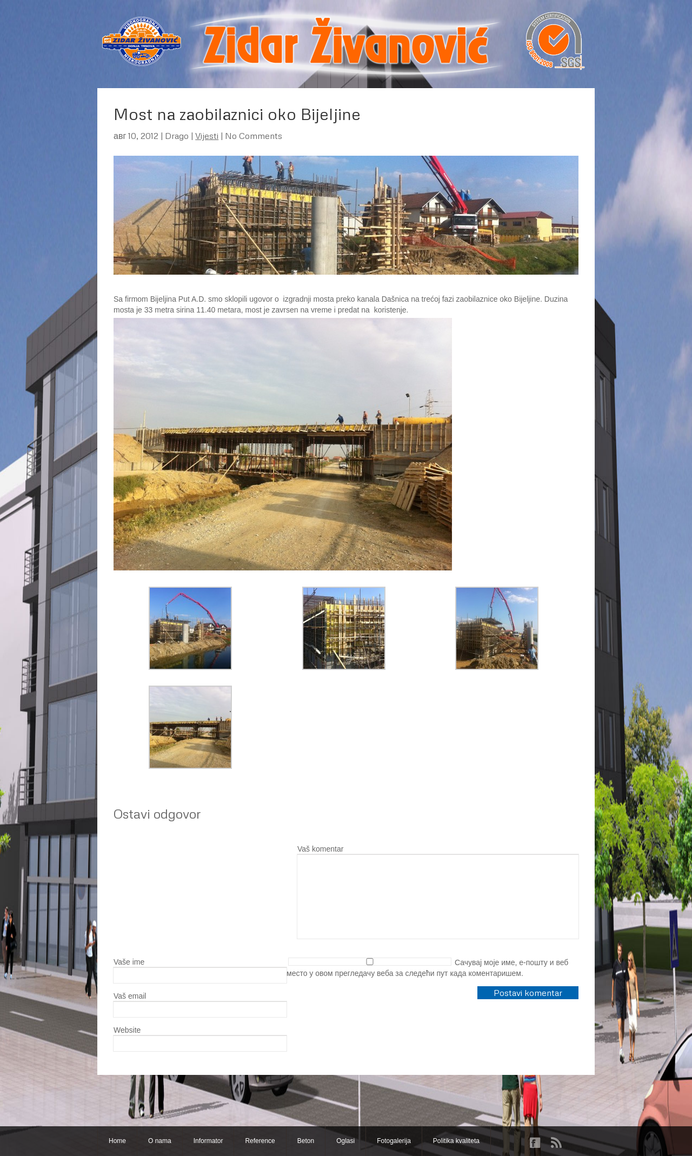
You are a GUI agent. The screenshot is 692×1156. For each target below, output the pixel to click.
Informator (208, 1141)
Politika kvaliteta (456, 1141)
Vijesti (206, 135)
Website (127, 1030)
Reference (260, 1141)
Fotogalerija (394, 1141)
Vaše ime (129, 962)
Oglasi (345, 1141)
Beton (305, 1141)
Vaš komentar (320, 849)
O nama (159, 1141)
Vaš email (130, 996)
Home (117, 1141)
